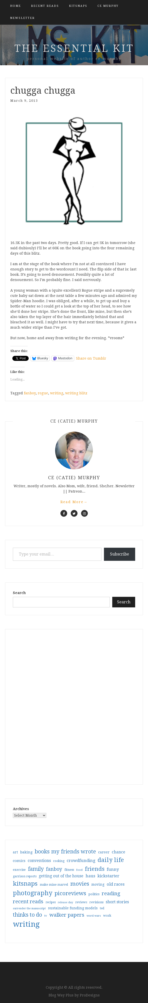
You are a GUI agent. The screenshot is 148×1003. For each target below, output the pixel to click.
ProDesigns (90, 995)
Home (15, 6)
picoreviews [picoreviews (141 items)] (70, 893)
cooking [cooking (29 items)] (58, 861)
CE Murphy (108, 6)
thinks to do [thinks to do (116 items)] (27, 915)
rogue (43, 393)
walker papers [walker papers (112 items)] (66, 915)
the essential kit (74, 48)
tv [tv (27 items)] (45, 915)
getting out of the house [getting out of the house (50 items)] (61, 876)
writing (56, 393)
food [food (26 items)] (79, 870)
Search (19, 593)
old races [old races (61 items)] (116, 884)
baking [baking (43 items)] (26, 852)
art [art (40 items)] (15, 852)
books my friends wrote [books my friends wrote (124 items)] (65, 851)
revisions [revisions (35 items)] (96, 902)
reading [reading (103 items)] (111, 893)
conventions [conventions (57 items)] (39, 860)
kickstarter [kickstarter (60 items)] (108, 876)
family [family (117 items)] (36, 869)
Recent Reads (45, 6)
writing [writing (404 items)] (26, 924)
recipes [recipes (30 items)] (51, 902)
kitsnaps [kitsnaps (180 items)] (25, 883)
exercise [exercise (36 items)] (19, 870)
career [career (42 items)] (103, 852)
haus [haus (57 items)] (90, 876)
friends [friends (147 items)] (94, 869)
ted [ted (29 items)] (102, 908)
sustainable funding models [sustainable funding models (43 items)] (73, 908)
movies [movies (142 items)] (79, 883)
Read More (74, 502)
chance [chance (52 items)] (118, 852)
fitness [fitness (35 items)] (69, 870)
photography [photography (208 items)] (32, 893)
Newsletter (22, 18)
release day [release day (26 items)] (65, 902)
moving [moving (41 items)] (97, 884)
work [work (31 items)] (107, 915)
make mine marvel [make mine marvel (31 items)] (54, 884)
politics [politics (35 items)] (93, 894)
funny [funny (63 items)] (113, 869)
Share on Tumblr (91, 358)
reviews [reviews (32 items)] (81, 902)
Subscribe (119, 554)
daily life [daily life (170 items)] (111, 859)
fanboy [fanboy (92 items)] (54, 869)
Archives (21, 809)
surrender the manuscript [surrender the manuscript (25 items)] (29, 908)
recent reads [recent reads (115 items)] (28, 901)
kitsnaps (78, 6)
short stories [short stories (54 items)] (117, 902)
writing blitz (76, 393)
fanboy (30, 393)
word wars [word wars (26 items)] (94, 915)
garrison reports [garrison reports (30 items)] (24, 876)
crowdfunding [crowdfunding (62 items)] (81, 860)
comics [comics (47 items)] (19, 860)
